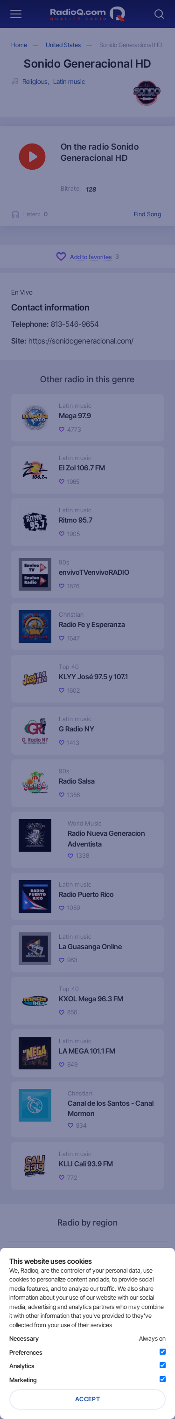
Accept (87, 1399)
